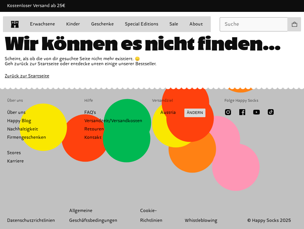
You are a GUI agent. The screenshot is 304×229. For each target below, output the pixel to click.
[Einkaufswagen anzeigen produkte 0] (294, 24)
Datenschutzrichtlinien (31, 220)
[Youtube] (256, 112)
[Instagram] (228, 112)
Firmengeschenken (26, 137)
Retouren (94, 129)
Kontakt (93, 137)
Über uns (16, 112)
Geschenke (102, 24)
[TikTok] (271, 112)
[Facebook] (242, 112)
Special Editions (141, 24)
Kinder (73, 24)
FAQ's (90, 112)
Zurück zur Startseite (27, 76)
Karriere (15, 161)
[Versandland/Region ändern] (178, 113)
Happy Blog (19, 120)
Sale (174, 24)
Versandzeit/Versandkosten (113, 120)
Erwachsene (42, 24)
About (196, 24)
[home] (15, 24)
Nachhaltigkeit (22, 129)
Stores (14, 152)
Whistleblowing (201, 220)
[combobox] (254, 24)
